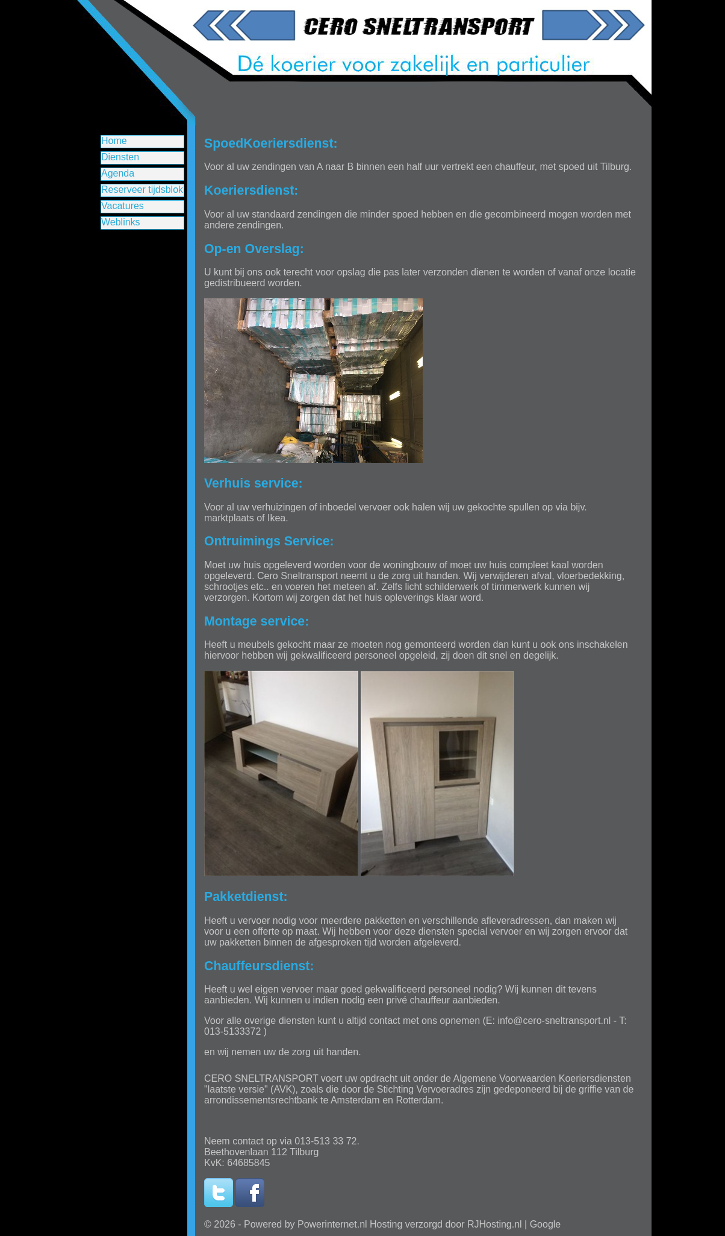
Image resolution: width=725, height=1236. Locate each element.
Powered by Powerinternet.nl (305, 1224)
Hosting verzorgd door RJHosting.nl (446, 1224)
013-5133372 (232, 1031)
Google (545, 1224)
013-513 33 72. (326, 1141)
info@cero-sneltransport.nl (554, 1020)
